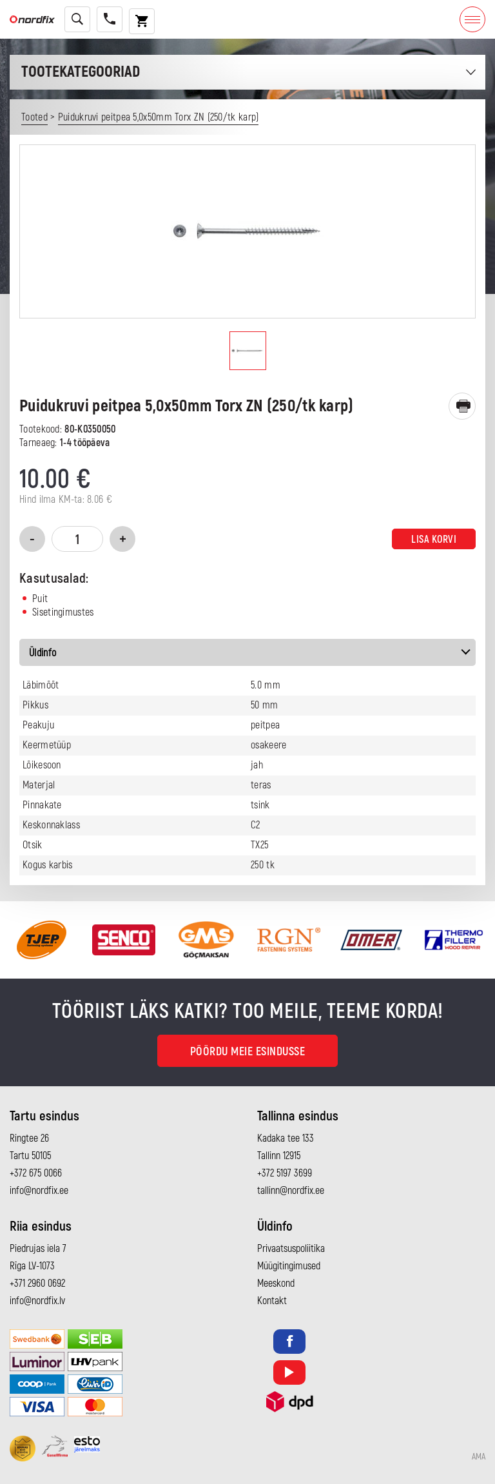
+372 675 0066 (36, 1173)
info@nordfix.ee (39, 1190)
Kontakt (272, 1300)
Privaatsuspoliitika (291, 1248)
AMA (478, 1456)
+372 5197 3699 (284, 1173)
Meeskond (276, 1283)
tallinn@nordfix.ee (290, 1190)
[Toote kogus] (77, 539)
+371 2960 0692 (37, 1283)
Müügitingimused (288, 1266)
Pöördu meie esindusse (248, 1051)
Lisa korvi (433, 539)
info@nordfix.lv (37, 1300)
